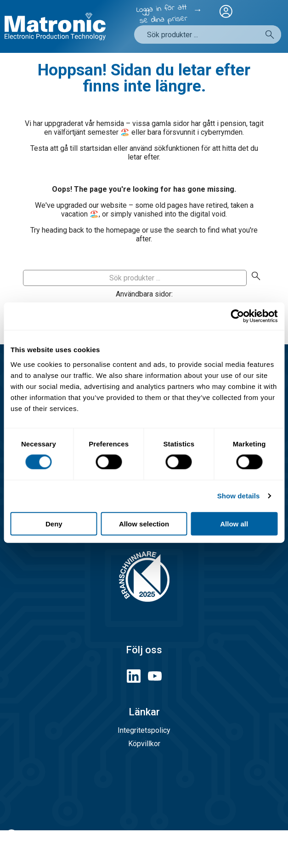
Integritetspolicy (144, 730)
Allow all (234, 523)
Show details (238, 496)
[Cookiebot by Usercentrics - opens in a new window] (237, 316)
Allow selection (144, 523)
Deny (53, 523)
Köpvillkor (144, 743)
